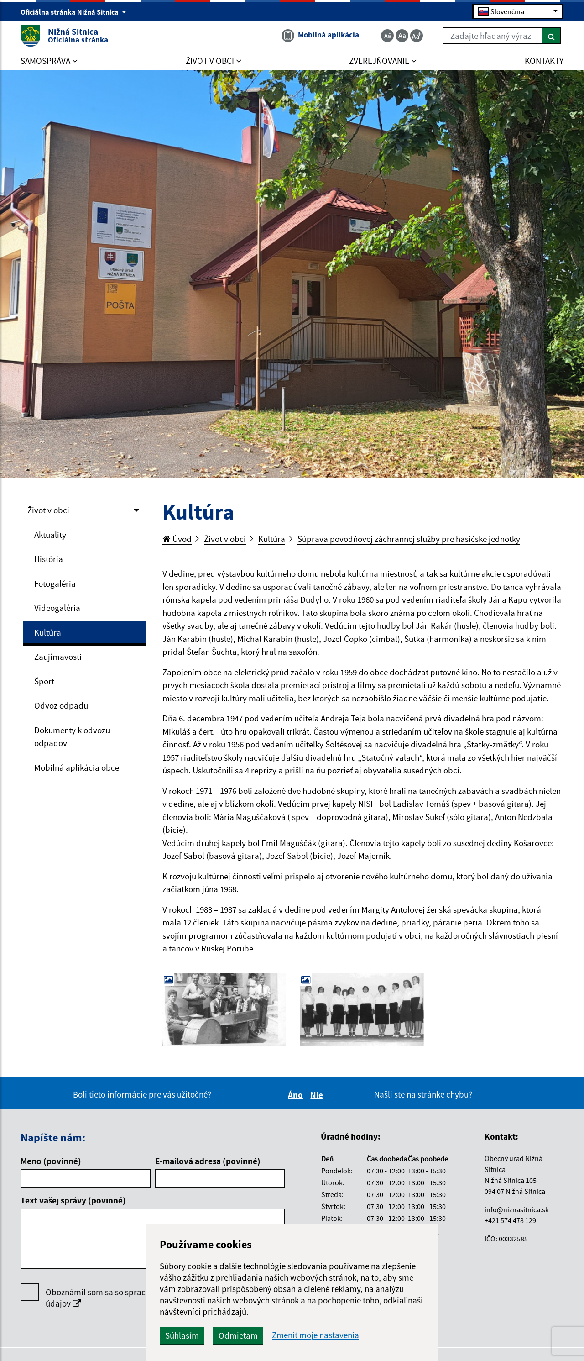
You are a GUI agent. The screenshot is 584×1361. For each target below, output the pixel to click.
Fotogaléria (55, 583)
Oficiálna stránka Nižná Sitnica (73, 11)
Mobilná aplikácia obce (76, 767)
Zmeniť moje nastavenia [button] (315, 1335)
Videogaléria (57, 607)
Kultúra (47, 632)
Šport (44, 681)
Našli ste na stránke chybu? (423, 1094)
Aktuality (50, 534)
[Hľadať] (551, 35)
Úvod (177, 538)
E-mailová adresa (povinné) (208, 1161)
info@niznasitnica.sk (517, 1209)
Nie (318, 1094)
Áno (297, 1094)
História (48, 558)
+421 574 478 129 (510, 1220)
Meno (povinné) (51, 1161)
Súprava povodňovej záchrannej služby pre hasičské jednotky (408, 538)
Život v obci (48, 509)
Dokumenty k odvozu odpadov (72, 737)
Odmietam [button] (238, 1335)
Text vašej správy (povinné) (73, 1200)
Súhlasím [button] (182, 1335)
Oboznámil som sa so (128, 1298)
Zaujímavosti (58, 656)
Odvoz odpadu (61, 705)
